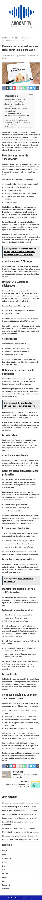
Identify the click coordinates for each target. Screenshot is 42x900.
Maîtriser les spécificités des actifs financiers (17, 122)
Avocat (4, 854)
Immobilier (5, 873)
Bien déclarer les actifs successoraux (15, 99)
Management (6, 885)
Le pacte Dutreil (12, 111)
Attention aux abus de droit (15, 113)
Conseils (4, 862)
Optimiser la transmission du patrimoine (16, 109)
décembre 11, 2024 (10, 55)
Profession (5, 888)
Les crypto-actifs (12, 124)
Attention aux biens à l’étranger (16, 102)
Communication (6, 858)
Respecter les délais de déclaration (14, 104)
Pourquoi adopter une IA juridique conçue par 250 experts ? (19, 818)
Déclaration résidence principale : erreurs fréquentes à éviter (20, 836)
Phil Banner (22, 55)
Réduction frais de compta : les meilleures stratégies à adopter (21, 803)
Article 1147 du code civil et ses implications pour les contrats (20, 839)
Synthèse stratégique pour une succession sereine (18, 127)
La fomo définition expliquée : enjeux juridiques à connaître (19, 806)
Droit (3, 866)
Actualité (5, 850)
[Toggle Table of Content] (29, 96)
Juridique (5, 877)
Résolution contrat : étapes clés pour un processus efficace (19, 810)
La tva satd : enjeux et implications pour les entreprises (18, 828)
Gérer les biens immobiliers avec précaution (17, 115)
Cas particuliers (12, 106)
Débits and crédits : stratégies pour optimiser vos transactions (20, 832)
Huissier (4, 869)
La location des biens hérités (15, 118)
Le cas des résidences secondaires (17, 120)
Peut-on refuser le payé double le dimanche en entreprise (19, 814)
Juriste (4, 881)
